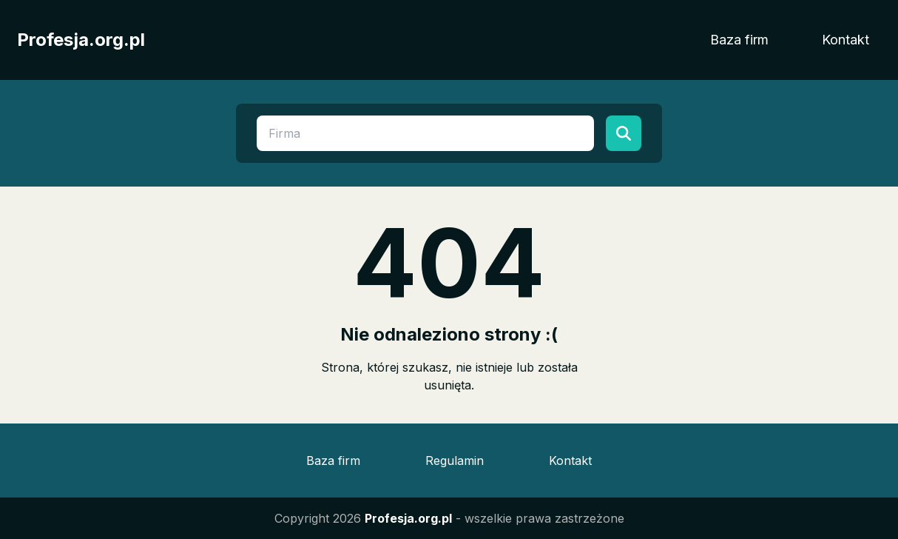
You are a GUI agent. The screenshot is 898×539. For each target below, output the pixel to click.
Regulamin (454, 460)
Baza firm (739, 39)
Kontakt (845, 39)
